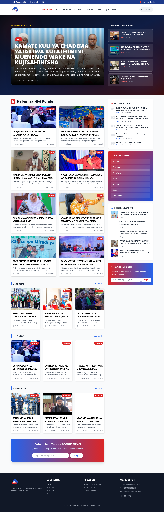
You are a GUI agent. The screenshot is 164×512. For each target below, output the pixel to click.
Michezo (50, 487)
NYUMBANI (47, 9)
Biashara (50, 491)
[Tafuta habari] (146, 9)
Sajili (146, 280)
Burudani (50, 494)
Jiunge (77, 455)
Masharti (87, 494)
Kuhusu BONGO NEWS (92, 484)
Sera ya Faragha (90, 491)
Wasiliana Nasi (89, 487)
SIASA (57, 9)
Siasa (49, 484)
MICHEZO (66, 9)
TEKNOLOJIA (103, 9)
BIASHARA (78, 9)
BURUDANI (90, 9)
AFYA (114, 9)
